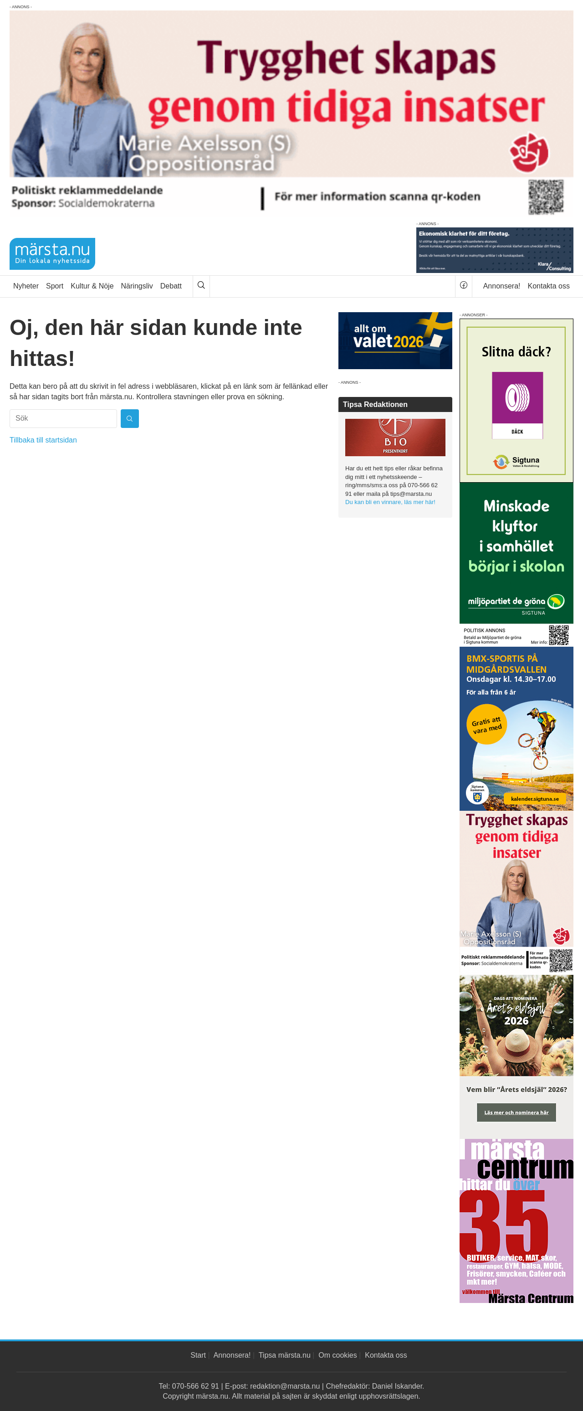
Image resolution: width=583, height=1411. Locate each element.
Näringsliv (137, 286)
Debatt (171, 286)
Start (198, 1355)
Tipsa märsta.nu (285, 1355)
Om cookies (337, 1355)
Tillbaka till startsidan (43, 440)
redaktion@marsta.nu (285, 1386)
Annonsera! (502, 286)
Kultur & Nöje (92, 286)
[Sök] (201, 286)
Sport (54, 286)
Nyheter (26, 286)
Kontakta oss (549, 286)
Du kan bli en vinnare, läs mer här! (390, 502)
